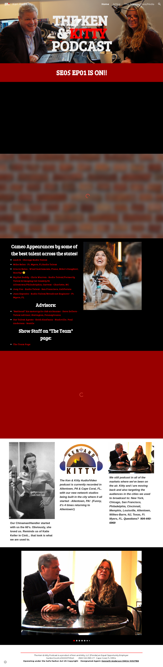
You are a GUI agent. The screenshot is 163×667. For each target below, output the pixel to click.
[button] (159, 4)
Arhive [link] (116, 4)
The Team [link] (130, 4)
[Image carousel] (81, 596)
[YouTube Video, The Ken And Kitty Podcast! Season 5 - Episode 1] (81, 117)
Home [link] (105, 4)
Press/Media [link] (147, 4)
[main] (81, 31)
